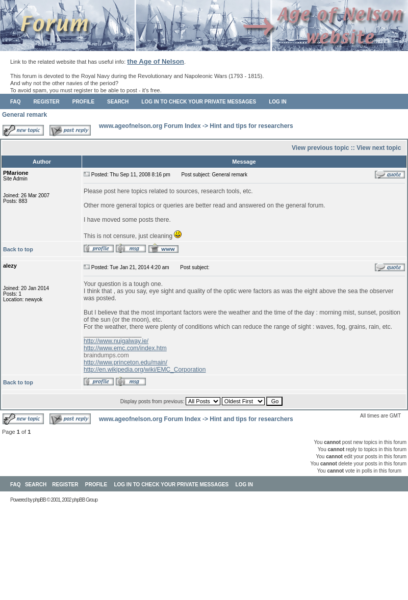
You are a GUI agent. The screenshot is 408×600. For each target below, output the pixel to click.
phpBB (39, 500)
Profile (83, 102)
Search (118, 102)
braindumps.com (106, 355)
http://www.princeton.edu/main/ (125, 362)
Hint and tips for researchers (251, 125)
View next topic (378, 147)
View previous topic (320, 147)
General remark (24, 114)
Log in (277, 102)
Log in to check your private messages (198, 102)
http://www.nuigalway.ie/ (116, 341)
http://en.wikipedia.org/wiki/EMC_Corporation (145, 369)
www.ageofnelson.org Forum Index (150, 125)
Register (47, 102)
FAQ (15, 102)
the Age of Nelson (155, 61)
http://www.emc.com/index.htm (125, 348)
